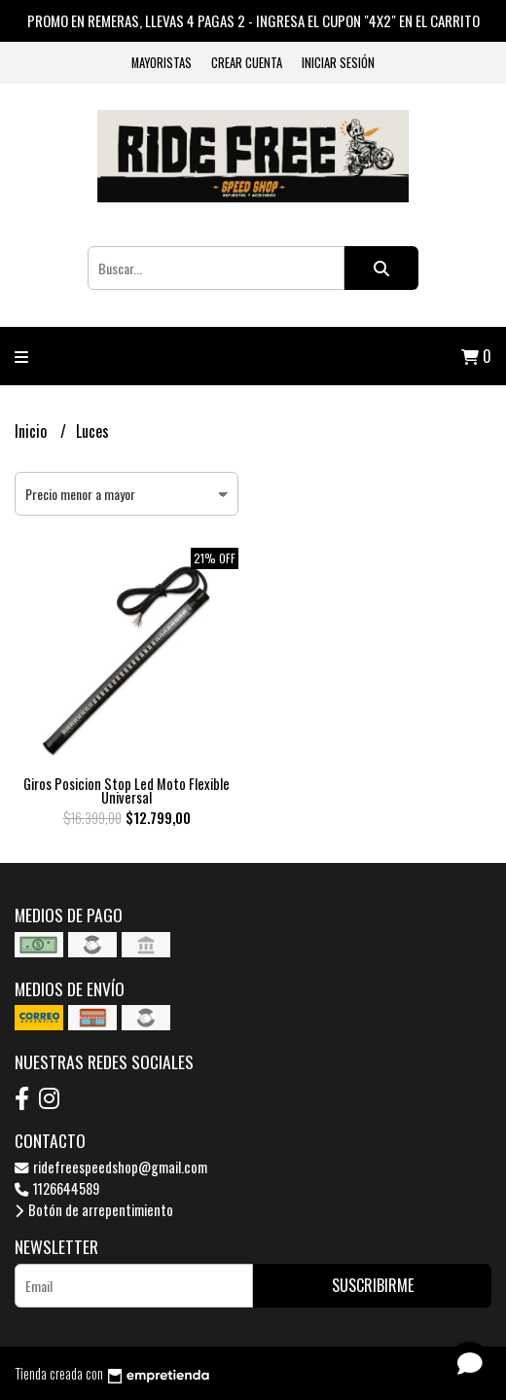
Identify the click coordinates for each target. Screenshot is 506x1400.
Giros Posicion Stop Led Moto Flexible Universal (126, 790)
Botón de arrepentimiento (94, 1210)
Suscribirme (373, 1285)
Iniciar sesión (338, 63)
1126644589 (57, 1188)
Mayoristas (161, 63)
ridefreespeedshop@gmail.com (111, 1167)
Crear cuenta (246, 63)
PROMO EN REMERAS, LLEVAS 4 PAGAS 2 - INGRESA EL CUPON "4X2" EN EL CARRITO (253, 20)
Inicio (33, 431)
